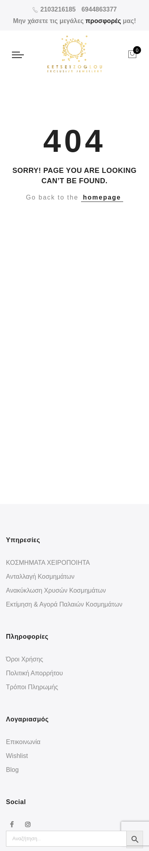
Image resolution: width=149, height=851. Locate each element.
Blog (12, 769)
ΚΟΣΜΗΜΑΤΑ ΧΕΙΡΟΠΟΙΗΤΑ (48, 562)
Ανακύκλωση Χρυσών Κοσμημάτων (56, 590)
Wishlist (17, 755)
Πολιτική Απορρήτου (34, 673)
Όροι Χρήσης (24, 659)
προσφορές (103, 20)
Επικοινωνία (23, 742)
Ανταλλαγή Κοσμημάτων (40, 576)
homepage (102, 197)
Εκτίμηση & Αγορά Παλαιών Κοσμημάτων (64, 604)
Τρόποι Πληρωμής (32, 687)
